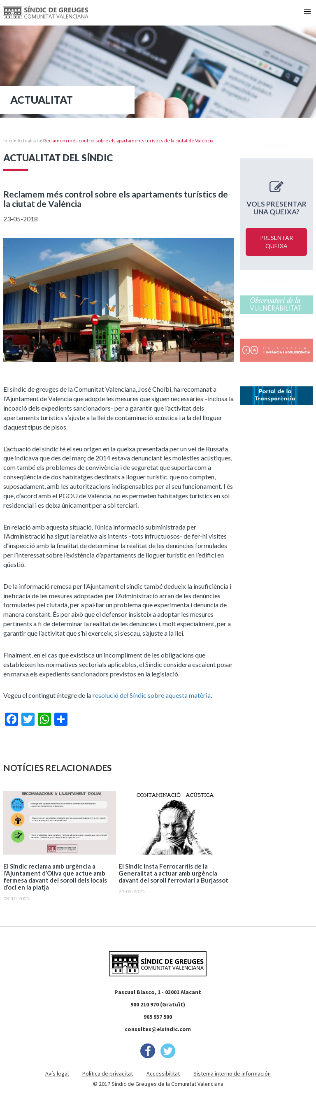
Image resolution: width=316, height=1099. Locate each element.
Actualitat (27, 140)
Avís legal (57, 1073)
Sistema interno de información (232, 1073)
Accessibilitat (163, 1073)
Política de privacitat (107, 1073)
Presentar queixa (276, 241)
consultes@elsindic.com (158, 1029)
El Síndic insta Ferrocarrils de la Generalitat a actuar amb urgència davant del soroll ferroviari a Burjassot (173, 873)
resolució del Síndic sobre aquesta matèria (152, 695)
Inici (7, 140)
